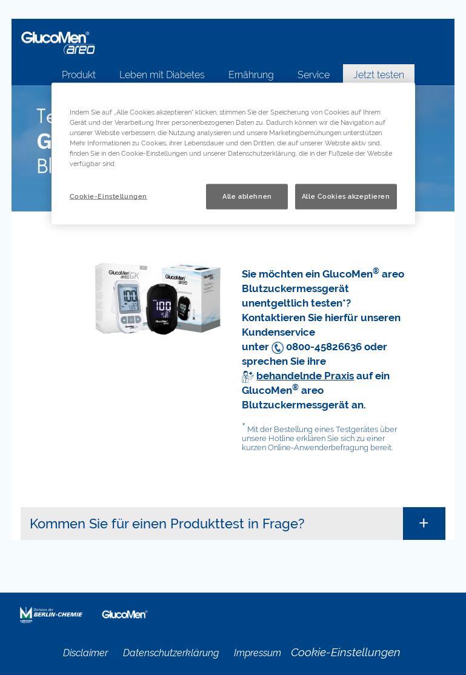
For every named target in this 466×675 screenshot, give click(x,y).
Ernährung (251, 75)
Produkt (79, 75)
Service (314, 75)
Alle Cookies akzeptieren (346, 196)
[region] (233, 154)
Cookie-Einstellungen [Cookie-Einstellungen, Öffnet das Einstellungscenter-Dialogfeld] (108, 196)
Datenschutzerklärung (171, 653)
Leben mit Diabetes (162, 75)
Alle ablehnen (246, 196)
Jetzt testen (378, 75)
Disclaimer (85, 653)
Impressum (257, 653)
